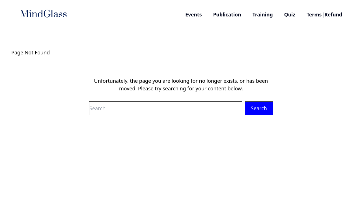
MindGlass (43, 14)
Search (259, 108)
